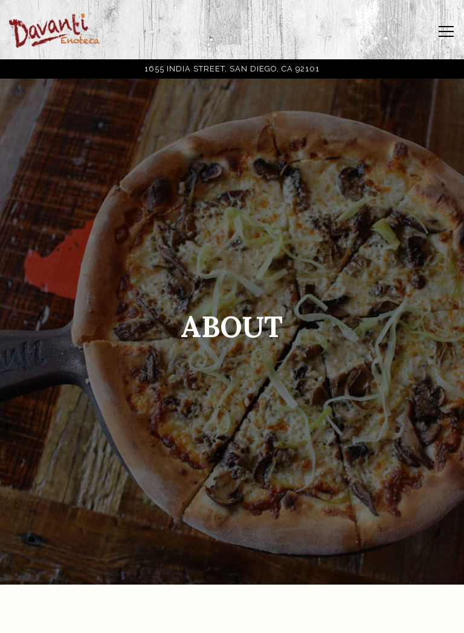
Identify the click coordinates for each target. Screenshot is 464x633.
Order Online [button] (232, 617)
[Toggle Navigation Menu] (446, 31)
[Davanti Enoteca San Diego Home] (54, 29)
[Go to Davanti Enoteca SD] (232, 68)
